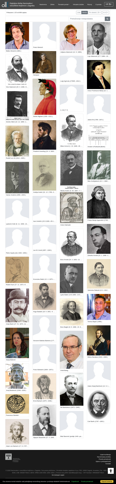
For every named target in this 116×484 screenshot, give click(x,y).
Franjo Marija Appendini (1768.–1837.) (99, 220)
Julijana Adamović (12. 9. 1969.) (71, 52)
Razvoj (89, 4)
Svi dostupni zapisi (58, 475)
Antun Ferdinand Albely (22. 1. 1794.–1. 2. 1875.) (99, 91)
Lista (79, 12)
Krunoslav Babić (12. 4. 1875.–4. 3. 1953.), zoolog (44, 279)
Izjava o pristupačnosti (103, 461)
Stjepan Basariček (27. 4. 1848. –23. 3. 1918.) (44, 437)
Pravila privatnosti (105, 459)
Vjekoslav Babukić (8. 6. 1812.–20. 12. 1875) (99, 290)
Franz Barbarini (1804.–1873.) (43, 369)
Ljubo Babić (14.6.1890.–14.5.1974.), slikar (71, 295)
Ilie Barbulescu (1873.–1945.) (70, 407)
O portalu (98, 4)
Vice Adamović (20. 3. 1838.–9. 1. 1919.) (17, 87)
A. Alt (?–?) (64, 110)
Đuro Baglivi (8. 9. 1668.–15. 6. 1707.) (71, 327)
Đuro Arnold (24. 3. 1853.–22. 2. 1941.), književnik (71, 259)
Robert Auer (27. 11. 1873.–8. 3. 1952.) (17, 285)
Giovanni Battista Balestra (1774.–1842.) (44, 340)
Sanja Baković (11, 360)
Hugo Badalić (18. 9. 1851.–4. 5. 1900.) (44, 311)
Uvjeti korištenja (105, 454)
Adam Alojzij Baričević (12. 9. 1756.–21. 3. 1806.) (99, 386)
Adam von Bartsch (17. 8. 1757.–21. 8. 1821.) (17, 446)
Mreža (84, 12)
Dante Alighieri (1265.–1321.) (43, 116)
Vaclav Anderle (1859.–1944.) (16, 195)
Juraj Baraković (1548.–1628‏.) (16, 390)
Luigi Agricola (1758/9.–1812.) (70, 81)
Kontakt (108, 464)
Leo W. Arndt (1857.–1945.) (42, 250)
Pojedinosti (75, 481)
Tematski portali (63, 4)
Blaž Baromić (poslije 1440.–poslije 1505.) (71, 436)
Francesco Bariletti (12, 415)
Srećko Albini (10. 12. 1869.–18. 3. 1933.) (17, 122)
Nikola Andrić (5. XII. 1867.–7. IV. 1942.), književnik (71, 191)
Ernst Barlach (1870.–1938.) (42, 401)
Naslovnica (43, 4)
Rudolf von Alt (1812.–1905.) (15, 158)
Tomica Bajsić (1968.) (95, 321)
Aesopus (36, 75)
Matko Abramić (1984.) (13, 51)
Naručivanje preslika (104, 457)
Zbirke (52, 4)
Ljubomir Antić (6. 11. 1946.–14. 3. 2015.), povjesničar (17, 224)
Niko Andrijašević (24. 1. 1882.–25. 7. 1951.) (99, 181)
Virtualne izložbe (78, 4)
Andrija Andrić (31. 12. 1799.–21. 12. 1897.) (44, 192)
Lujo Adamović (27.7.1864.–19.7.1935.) (99, 56)
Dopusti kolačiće (107, 481)
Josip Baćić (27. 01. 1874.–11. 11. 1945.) (17, 324)
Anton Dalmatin (65, 225)
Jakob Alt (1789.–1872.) (96, 120)
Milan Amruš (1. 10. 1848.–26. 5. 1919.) (71, 146)
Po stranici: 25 (94, 12)
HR (108, 4)
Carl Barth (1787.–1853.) (96, 421)
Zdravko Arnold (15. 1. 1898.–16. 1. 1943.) (99, 255)
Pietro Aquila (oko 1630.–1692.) (16, 253)
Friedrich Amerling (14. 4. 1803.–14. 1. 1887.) (44, 151)
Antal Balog (64, 370)
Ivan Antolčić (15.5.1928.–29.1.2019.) (44, 221)
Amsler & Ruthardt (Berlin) (96, 147)
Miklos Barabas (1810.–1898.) (98, 357)
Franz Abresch (38, 47)
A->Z (105, 12)
